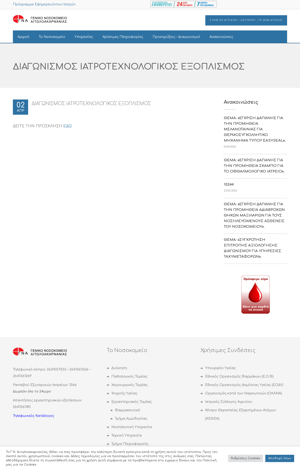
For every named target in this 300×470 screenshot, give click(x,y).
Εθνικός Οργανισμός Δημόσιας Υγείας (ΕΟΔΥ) (244, 385)
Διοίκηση (119, 368)
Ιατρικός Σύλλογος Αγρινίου (228, 402)
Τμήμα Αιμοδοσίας (131, 418)
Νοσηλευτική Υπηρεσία (131, 427)
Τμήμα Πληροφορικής (129, 444)
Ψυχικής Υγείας (124, 393)
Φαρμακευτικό (127, 410)
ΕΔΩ (67, 126)
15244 (229, 185)
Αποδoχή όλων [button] (279, 458)
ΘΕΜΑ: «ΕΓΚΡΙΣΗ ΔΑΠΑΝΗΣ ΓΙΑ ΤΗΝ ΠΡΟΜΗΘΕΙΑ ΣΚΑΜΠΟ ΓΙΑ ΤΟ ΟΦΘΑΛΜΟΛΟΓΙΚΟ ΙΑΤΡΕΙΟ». (254, 165)
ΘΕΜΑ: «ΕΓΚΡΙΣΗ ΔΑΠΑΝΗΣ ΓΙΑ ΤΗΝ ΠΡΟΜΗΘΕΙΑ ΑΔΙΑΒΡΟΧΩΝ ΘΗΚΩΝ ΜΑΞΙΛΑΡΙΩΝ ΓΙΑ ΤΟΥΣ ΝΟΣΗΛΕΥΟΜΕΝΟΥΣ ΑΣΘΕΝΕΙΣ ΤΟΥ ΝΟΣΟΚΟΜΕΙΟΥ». (254, 215)
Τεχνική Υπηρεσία (126, 435)
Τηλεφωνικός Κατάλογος (33, 416)
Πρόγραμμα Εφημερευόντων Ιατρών (44, 4)
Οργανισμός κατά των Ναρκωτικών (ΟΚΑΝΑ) (243, 393)
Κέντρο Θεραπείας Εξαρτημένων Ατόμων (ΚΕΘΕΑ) (240, 414)
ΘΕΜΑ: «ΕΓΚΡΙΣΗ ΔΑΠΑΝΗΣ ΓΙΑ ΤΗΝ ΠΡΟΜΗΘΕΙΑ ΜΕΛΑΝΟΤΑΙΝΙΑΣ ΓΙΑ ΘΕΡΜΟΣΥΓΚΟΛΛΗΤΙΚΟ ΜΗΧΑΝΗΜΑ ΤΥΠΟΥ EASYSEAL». (255, 129)
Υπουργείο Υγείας (220, 368)
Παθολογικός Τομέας (129, 376)
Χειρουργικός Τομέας (129, 385)
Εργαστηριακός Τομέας (131, 402)
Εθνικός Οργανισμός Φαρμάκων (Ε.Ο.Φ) (239, 376)
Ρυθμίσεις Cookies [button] (245, 458)
